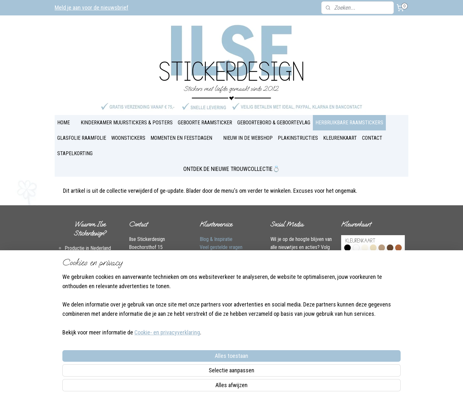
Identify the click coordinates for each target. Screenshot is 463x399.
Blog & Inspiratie (216, 239)
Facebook (139, 280)
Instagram (166, 280)
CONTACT (372, 138)
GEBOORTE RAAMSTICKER (205, 123)
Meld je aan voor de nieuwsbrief (91, 7)
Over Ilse (138, 288)
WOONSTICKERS (128, 138)
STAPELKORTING (75, 153)
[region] (189, 358)
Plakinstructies (214, 272)
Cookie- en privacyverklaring (159, 386)
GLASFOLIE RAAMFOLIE (81, 138)
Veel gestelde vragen (221, 247)
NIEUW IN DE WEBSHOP (248, 138)
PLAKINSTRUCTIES (298, 138)
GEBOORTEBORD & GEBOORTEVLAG (273, 123)
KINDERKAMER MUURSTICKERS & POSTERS (127, 123)
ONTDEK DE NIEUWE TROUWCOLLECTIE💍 (231, 168)
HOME (63, 123)
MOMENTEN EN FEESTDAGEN (181, 138)
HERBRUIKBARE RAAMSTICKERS (349, 123)
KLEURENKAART (340, 138)
